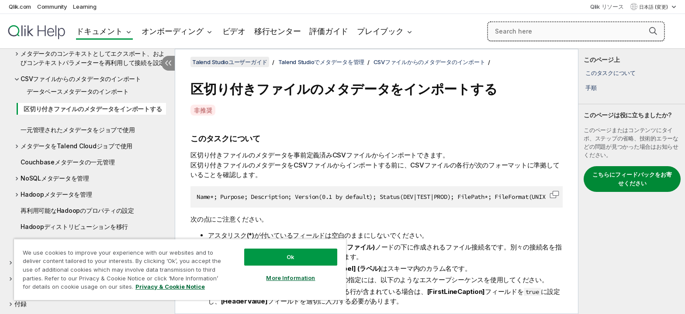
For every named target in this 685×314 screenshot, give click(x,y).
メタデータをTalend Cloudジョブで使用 (76, 146)
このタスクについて (610, 72)
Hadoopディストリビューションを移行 (74, 226)
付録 (20, 303)
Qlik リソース (607, 6)
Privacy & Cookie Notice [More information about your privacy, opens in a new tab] (170, 286)
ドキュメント (99, 31)
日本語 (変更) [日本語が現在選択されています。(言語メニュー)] (654, 7)
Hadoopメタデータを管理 (56, 194)
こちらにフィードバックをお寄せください (632, 179)
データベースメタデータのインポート (78, 91)
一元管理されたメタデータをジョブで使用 (78, 129)
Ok (290, 256)
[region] (180, 269)
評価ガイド (328, 31)
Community (52, 6)
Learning (84, 6)
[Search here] (576, 31)
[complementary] (631, 181)
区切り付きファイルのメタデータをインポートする (93, 109)
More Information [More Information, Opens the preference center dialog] (290, 277)
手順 (591, 87)
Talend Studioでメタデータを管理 (321, 61)
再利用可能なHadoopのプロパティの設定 (77, 210)
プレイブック (380, 31)
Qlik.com (20, 6)
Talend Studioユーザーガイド (229, 61)
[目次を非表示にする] (168, 63)
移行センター (277, 31)
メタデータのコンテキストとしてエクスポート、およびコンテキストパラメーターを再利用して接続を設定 (93, 58)
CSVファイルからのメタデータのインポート (81, 78)
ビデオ (234, 31)
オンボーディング (173, 31)
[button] (653, 31)
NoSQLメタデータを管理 (55, 178)
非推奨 (203, 110)
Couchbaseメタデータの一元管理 (67, 162)
